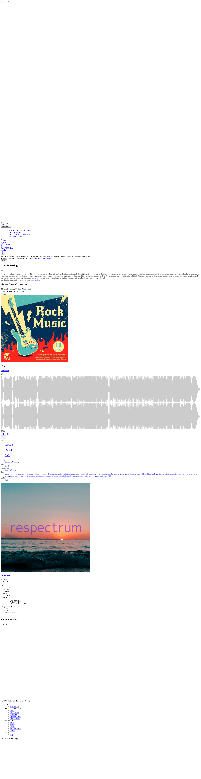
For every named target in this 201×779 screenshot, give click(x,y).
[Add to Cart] (3, 433)
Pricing (3, 240)
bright (71, 474)
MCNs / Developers (14, 236)
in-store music (30, 476)
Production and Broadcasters (17, 230)
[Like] (8, 433)
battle (143, 474)
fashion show (40, 476)
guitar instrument (65, 476)
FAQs (12, 723)
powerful (43, 474)
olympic (55, 476)
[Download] (3, 437)
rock (15, 474)
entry (87, 474)
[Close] (2, 270)
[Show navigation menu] (3, 254)
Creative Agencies (13, 232)
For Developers (15, 729)
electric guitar (34, 474)
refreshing (50, 474)
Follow (4, 581)
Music (3, 222)
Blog (2, 246)
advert (99, 474)
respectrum (5, 371)
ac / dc (93, 476)
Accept (4, 260)
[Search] (2, 252)
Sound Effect (5, 224)
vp (189, 474)
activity (193, 474)
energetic (58, 474)
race (138, 474)
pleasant (77, 474)
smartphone (9, 476)
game (122, 474)
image (104, 474)
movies (116, 474)
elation (159, 474)
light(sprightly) (150, 474)
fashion (48, 476)
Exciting (8, 462)
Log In (3, 250)
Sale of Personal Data (11, 291)
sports (127, 474)
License (3, 242)
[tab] (102, 444)
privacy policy (34, 280)
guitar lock (9, 474)
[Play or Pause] (2, 440)
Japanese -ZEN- (15, 717)
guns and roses (101, 476)
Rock (7, 466)
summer (74, 476)
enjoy (83, 474)
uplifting (166, 474)
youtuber (86, 476)
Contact (12, 731)
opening (93, 474)
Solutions (6, 226)
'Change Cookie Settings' (43, 258)
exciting (65, 474)
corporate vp (182, 474)
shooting (133, 474)
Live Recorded (15, 719)
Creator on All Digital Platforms (18, 234)
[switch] (23, 291)
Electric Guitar (10, 470)
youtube (110, 474)
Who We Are (5, 244)
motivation (174, 474)
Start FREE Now (7, 248)
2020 (109, 476)
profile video (19, 476)
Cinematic (13, 715)
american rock (23, 474)
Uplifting (15, 462)
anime (80, 476)
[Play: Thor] (2, 373)
